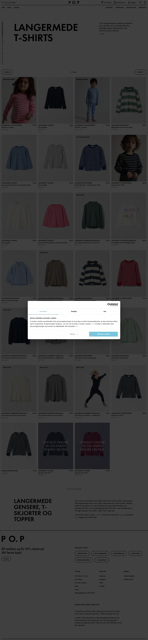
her (92, 324)
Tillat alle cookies (103, 334)
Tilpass (74, 334)
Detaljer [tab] (74, 311)
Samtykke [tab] (43, 311)
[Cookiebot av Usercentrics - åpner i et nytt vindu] (109, 304)
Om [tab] (104, 311)
